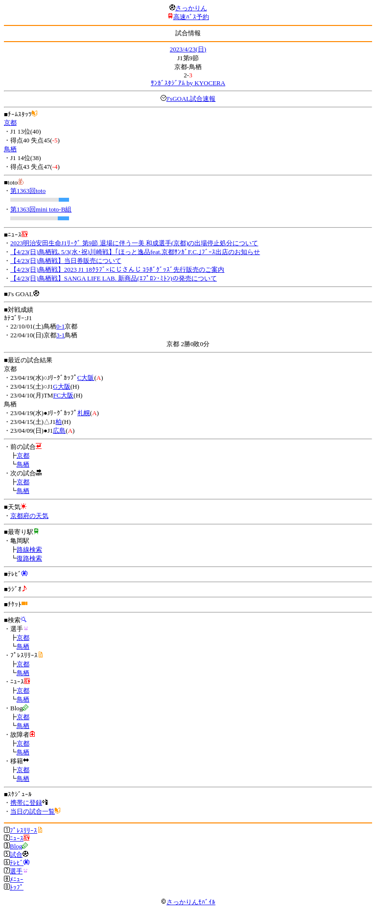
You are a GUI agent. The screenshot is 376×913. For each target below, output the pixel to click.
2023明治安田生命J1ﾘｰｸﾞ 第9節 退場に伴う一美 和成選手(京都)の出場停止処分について (134, 243)
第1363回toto (28, 190)
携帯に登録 (26, 802)
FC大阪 (63, 395)
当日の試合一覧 (32, 811)
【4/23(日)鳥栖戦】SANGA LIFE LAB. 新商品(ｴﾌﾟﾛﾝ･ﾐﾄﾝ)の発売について (113, 278)
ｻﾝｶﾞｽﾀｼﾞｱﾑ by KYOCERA (188, 83)
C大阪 (85, 377)
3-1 (60, 335)
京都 (10, 122)
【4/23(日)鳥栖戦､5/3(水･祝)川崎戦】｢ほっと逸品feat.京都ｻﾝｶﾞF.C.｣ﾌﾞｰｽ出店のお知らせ (135, 252)
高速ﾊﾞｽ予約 (191, 17)
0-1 (60, 326)
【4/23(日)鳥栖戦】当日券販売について (65, 260)
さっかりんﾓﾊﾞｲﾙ (188, 902)
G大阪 (61, 386)
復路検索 (29, 558)
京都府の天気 (29, 515)
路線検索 (29, 549)
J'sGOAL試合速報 (191, 98)
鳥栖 (10, 149)
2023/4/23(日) (188, 49)
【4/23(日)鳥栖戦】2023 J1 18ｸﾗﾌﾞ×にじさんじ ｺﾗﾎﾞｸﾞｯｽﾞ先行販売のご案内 (117, 269)
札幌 (83, 413)
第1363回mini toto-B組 (40, 209)
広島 (59, 430)
